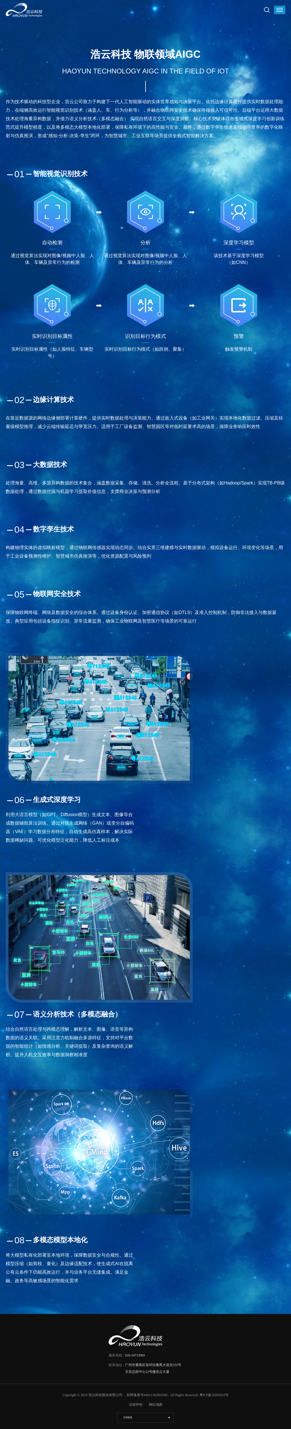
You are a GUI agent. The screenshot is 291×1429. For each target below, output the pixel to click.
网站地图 (156, 1405)
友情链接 (127, 1417)
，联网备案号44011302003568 (145, 1395)
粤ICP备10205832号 (214, 1395)
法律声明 (135, 1405)
